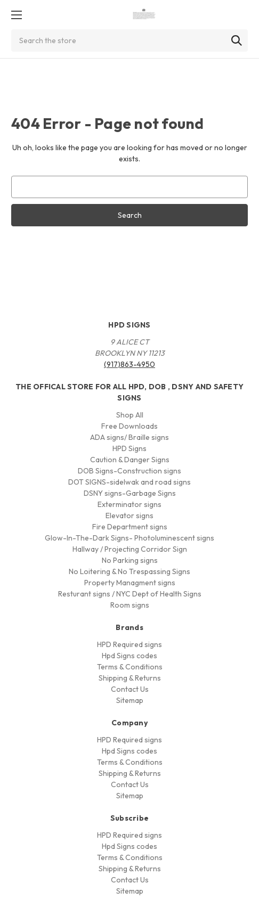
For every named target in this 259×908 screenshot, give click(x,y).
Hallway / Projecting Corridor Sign (129, 549)
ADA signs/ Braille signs (129, 437)
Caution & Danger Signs (129, 459)
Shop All (129, 415)
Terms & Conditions (130, 667)
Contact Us (130, 689)
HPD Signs (129, 448)
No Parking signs (130, 560)
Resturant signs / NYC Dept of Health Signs (129, 594)
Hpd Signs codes (129, 655)
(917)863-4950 (129, 364)
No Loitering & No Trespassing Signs (129, 571)
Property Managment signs (129, 582)
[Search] (236, 40)
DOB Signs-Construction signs (129, 471)
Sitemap (129, 700)
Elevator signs (129, 515)
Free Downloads (129, 426)
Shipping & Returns (130, 678)
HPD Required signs (129, 644)
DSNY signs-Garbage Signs (130, 493)
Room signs (129, 605)
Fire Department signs (129, 526)
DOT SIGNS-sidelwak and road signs (129, 482)
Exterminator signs (129, 504)
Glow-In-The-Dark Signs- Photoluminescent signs (129, 538)
